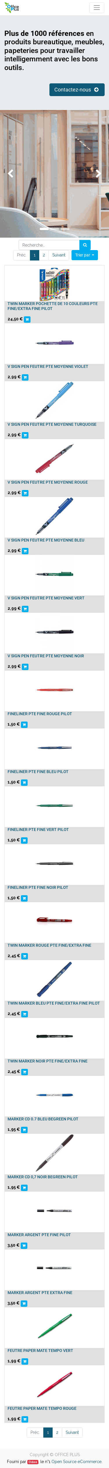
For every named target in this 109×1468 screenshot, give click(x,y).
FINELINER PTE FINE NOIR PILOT (38, 887)
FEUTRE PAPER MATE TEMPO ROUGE (42, 1408)
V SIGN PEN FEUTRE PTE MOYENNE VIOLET (48, 366)
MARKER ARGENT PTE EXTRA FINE (40, 1292)
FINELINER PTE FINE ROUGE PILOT (40, 713)
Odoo (32, 1462)
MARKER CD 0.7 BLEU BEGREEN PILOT (43, 1119)
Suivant (58, 255)
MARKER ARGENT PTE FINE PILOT (39, 1234)
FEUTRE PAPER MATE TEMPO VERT (40, 1350)
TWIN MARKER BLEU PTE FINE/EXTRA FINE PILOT (54, 1003)
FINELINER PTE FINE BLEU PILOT (38, 771)
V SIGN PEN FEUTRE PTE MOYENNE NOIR (46, 656)
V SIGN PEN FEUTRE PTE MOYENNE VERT (46, 598)
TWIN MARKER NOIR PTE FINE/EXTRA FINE (47, 1061)
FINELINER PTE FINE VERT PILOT (38, 829)
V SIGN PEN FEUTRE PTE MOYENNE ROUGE (48, 482)
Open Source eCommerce (76, 1461)
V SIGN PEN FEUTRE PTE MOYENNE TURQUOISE (52, 424)
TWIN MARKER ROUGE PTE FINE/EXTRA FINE (49, 945)
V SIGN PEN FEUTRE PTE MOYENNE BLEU (46, 540)
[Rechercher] (85, 245)
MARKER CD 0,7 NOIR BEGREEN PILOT (43, 1177)
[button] (85, 255)
